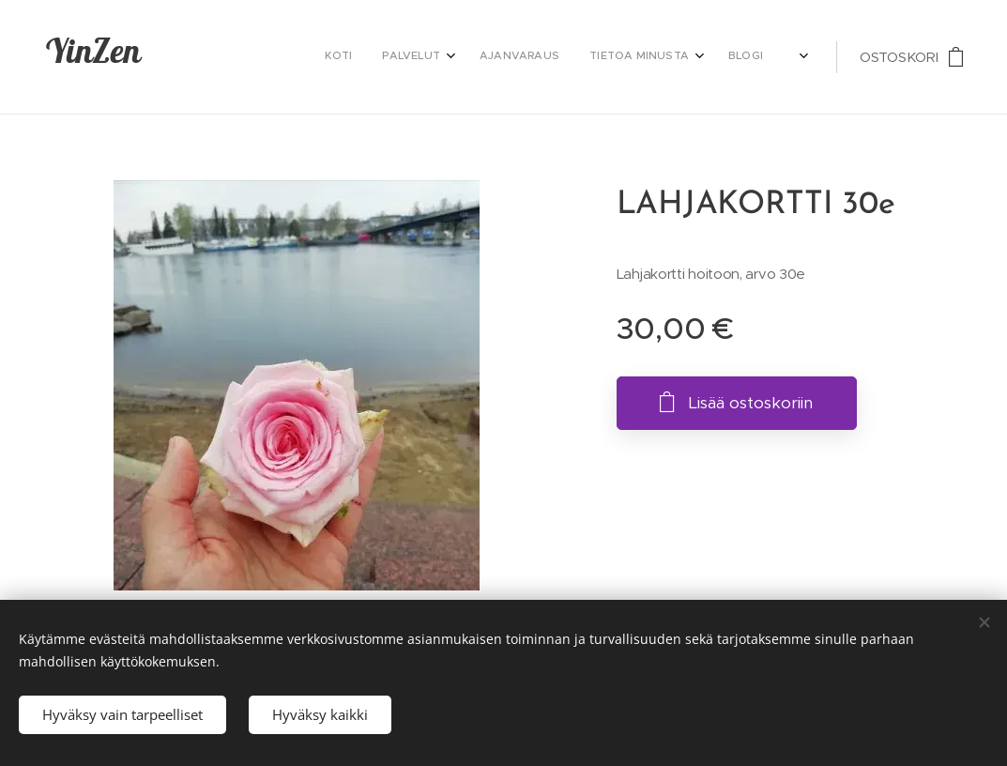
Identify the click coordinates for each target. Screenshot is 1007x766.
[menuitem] (578, 57)
